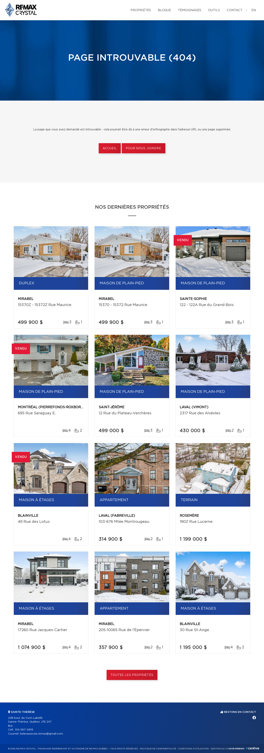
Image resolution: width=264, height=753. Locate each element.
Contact (234, 10)
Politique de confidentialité (158, 749)
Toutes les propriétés (132, 675)
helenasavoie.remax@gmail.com (41, 734)
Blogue (164, 10)
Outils (214, 10)
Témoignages (189, 10)
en (253, 10)
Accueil (110, 148)
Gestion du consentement (227, 749)
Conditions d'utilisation (193, 749)
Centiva (252, 748)
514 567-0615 (24, 729)
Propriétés (140, 10)
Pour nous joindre (143, 148)
